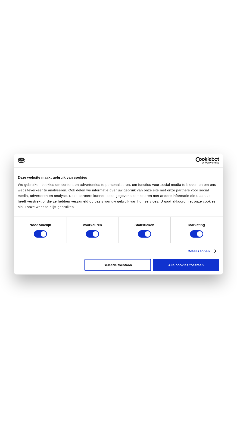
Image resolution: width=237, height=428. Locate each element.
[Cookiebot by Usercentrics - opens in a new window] (199, 160)
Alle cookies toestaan (186, 265)
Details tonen (199, 251)
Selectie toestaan (118, 265)
